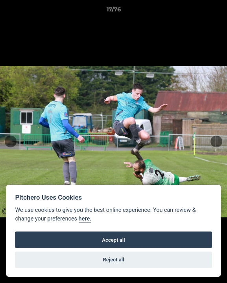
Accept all (113, 240)
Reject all (113, 260)
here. (85, 218)
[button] (217, 11)
